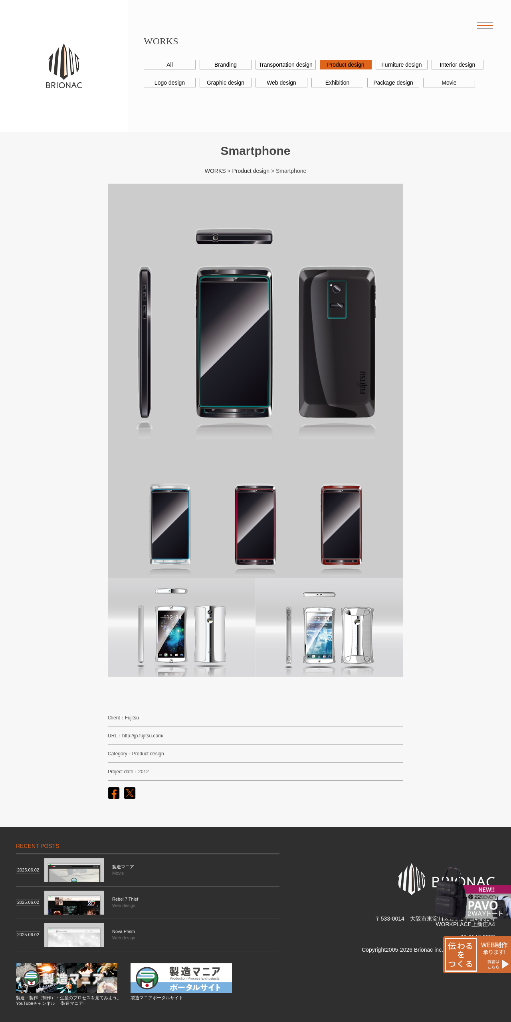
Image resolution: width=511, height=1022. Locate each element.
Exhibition (337, 82)
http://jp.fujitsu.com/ (142, 736)
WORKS (215, 171)
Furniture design (401, 64)
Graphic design (225, 82)
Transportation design (286, 64)
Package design (393, 82)
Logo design (169, 82)
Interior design (457, 64)
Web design (281, 82)
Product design (345, 64)
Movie (449, 82)
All (169, 64)
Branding (225, 64)
